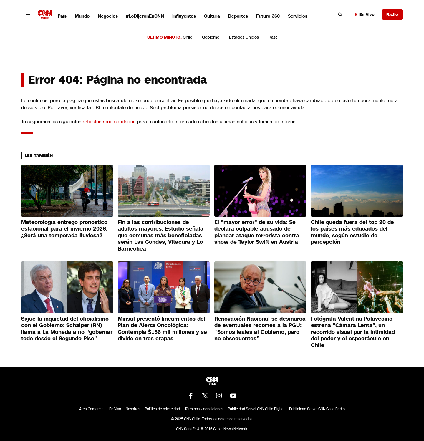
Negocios (108, 16)
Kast (273, 37)
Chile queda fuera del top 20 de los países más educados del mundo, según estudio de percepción (352, 232)
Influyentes (184, 16)
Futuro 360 (268, 16)
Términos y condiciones (204, 409)
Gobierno (210, 37)
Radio (392, 14)
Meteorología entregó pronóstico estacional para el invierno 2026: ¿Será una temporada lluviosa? (64, 228)
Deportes (238, 16)
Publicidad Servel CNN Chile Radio (317, 409)
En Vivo (365, 14)
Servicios (297, 16)
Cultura (212, 16)
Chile (187, 37)
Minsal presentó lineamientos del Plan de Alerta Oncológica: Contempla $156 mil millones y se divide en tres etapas (162, 329)
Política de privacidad (162, 409)
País (62, 16)
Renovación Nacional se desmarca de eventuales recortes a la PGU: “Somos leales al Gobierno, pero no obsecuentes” (260, 329)
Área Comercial (92, 409)
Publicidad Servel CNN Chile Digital (256, 409)
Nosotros (133, 409)
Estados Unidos (244, 37)
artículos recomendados (109, 121)
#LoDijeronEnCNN (145, 16)
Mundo (82, 16)
